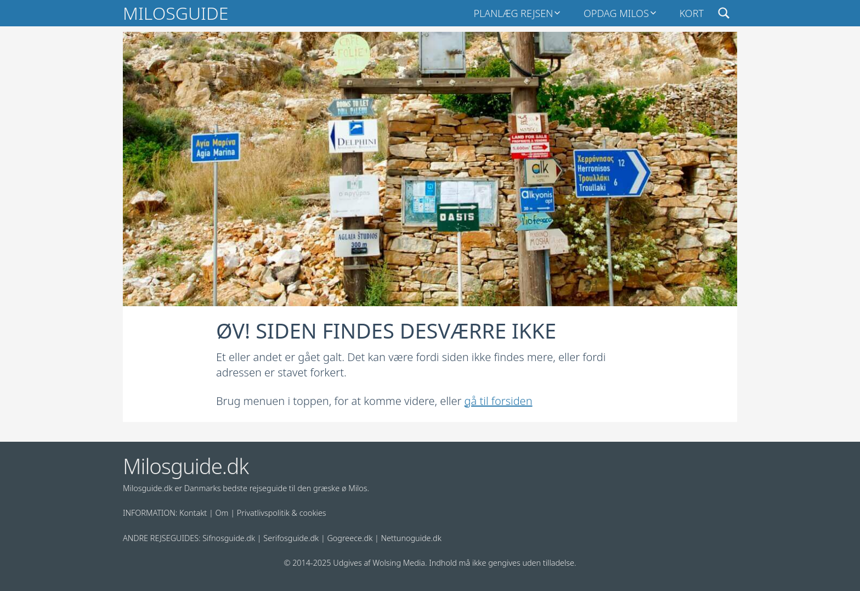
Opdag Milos (616, 13)
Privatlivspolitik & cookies (281, 513)
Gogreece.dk (349, 538)
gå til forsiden (499, 400)
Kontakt (193, 513)
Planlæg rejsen (513, 13)
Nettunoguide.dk (411, 538)
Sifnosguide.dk (228, 538)
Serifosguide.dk (291, 538)
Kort (692, 13)
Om (222, 513)
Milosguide (175, 13)
